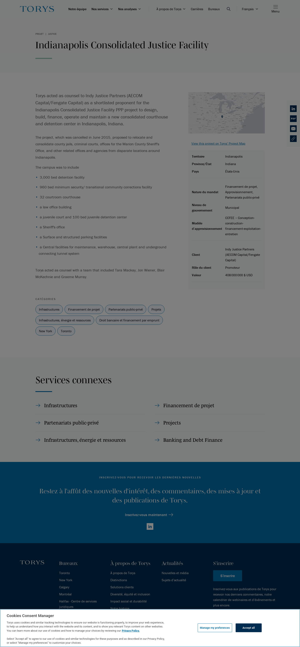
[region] (150, 628)
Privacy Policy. (131, 630)
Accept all (248, 627)
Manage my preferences (215, 627)
